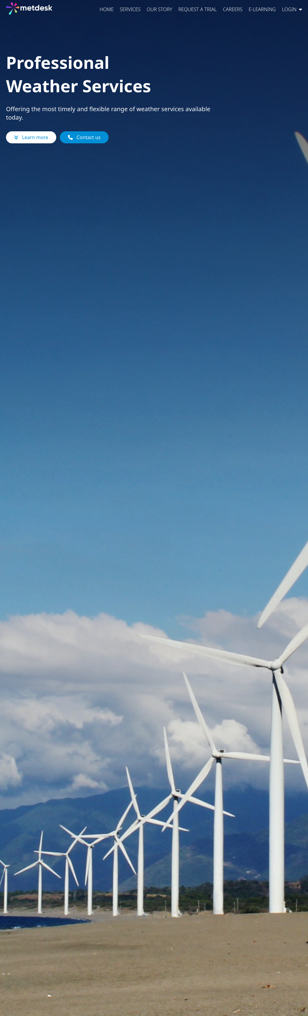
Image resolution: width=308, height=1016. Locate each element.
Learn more (31, 137)
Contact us (84, 137)
